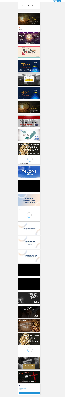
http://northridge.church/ (27, 163)
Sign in (55, 1)
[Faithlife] (7, 1)
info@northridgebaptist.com (26, 388)
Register (59, 1)
